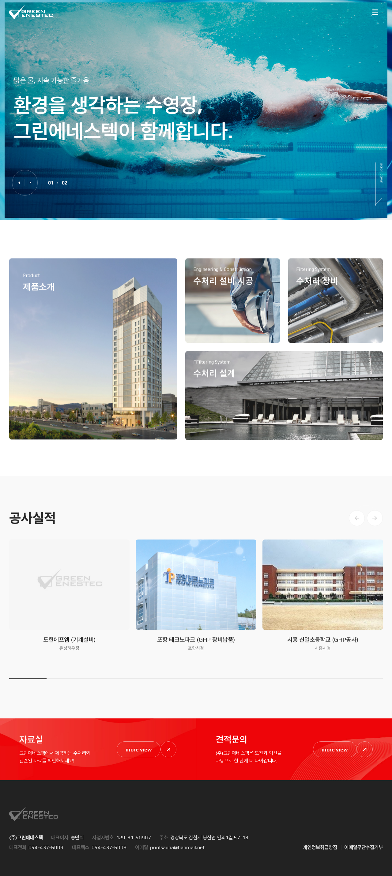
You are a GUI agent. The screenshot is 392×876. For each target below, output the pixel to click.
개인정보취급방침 (320, 847)
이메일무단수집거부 (363, 847)
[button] (19, 182)
